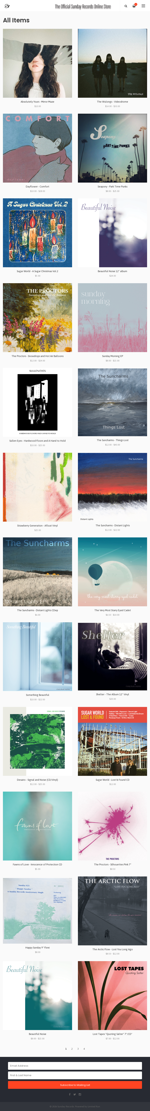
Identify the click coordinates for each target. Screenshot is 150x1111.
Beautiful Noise (37, 1034)
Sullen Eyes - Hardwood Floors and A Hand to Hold (37, 440)
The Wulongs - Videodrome (112, 101)
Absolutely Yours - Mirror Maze (37, 101)
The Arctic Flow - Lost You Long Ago (112, 949)
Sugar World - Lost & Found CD (112, 779)
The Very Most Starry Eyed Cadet (112, 610)
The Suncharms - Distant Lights (113, 525)
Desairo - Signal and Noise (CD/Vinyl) (37, 779)
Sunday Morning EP (112, 356)
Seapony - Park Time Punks (112, 186)
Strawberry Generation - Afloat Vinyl (37, 525)
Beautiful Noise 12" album (112, 271)
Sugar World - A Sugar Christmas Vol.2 (37, 271)
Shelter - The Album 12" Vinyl (112, 694)
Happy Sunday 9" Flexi (37, 947)
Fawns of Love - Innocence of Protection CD (37, 864)
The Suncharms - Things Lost (113, 440)
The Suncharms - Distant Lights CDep (37, 610)
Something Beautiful (37, 694)
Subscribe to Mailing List (75, 1085)
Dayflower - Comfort (37, 186)
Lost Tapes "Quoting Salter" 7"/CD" (112, 1034)
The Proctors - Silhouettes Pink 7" (112, 864)
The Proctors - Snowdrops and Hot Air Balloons (37, 356)
